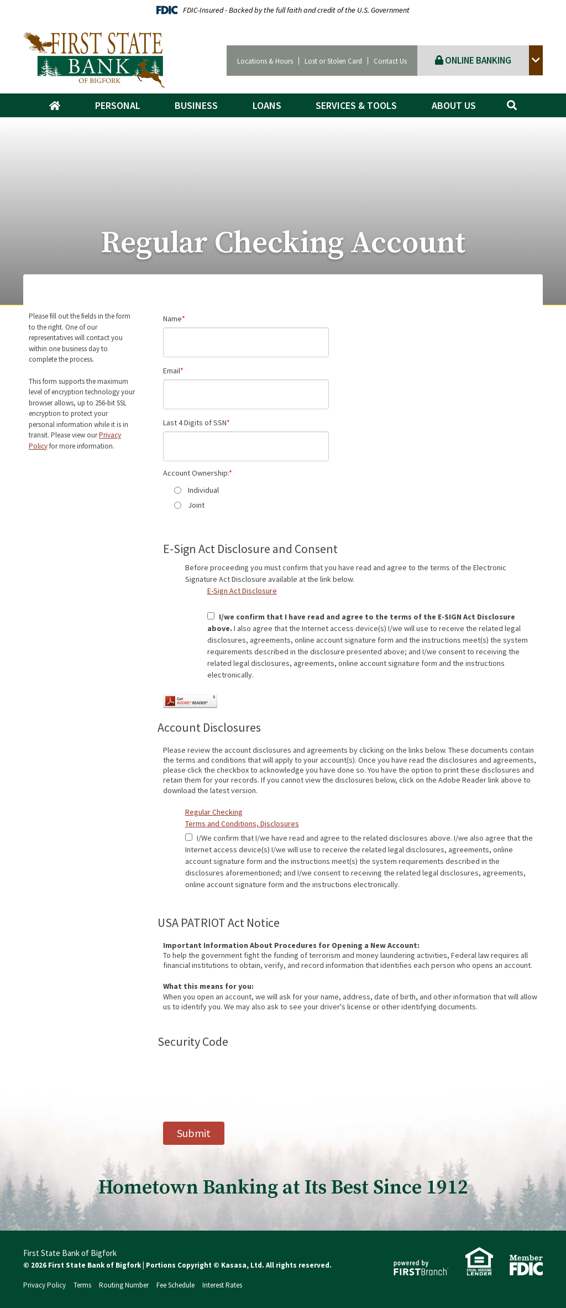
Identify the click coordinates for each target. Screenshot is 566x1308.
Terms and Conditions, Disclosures (242, 823)
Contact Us (390, 61)
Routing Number (124, 1285)
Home (60, 105)
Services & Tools (356, 105)
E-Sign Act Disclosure (242, 591)
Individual (203, 490)
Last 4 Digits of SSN (195, 423)
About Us (454, 105)
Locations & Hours (265, 61)
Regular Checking (214, 812)
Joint (196, 505)
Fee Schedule (175, 1285)
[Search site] (512, 105)
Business (196, 105)
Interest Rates (222, 1285)
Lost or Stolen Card (333, 61)
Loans (267, 105)
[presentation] (247, 1077)
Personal (117, 105)
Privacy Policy (44, 1285)
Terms (82, 1285)
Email (171, 371)
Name (172, 319)
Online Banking (473, 60)
